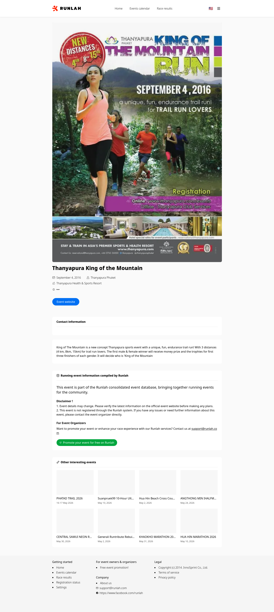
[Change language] (211, 8)
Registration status (68, 582)
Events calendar (140, 8)
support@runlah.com (113, 588)
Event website (66, 302)
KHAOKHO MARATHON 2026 (157, 537)
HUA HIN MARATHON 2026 (198, 537)
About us (106, 583)
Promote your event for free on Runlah (87, 443)
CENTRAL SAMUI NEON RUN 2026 (75, 537)
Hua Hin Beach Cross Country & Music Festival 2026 (157, 498)
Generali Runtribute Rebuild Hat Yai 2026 (116, 537)
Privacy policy (166, 577)
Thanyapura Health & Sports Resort (79, 283)
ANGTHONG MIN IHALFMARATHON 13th (199, 498)
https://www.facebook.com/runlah (121, 593)
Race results (164, 8)
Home (119, 8)
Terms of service (168, 572)
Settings (61, 587)
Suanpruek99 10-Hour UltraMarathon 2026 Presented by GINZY (116, 498)
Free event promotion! (114, 567)
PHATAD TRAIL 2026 (70, 498)
